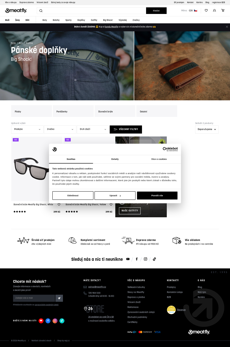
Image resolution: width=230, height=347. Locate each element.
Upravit (115, 195)
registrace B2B (218, 3)
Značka (50, 129)
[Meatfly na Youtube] (128, 259)
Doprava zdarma (27, 3)
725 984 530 (94, 293)
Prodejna (18, 129)
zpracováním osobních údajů (47, 305)
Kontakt (190, 3)
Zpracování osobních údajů (141, 312)
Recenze (176, 310)
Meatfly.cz (22, 341)
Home (13, 43)
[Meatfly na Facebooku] (136, 259)
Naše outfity (130, 210)
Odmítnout (72, 195)
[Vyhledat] (91, 10)
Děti (27, 20)
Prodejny (171, 287)
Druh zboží (85, 129)
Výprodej (123, 20)
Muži (7, 20)
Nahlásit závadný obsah (42, 341)
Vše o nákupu (11, 3)
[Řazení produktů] (207, 129)
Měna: (184, 11)
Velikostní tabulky (136, 287)
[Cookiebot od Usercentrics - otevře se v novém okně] (165, 149)
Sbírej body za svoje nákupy (63, 3)
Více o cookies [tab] (159, 159)
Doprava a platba (136, 297)
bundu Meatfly (111, 27)
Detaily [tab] (115, 159)
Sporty (68, 20)
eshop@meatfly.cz (97, 287)
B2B (169, 297)
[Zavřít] (227, 26)
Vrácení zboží (42, 3)
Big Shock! (108, 20)
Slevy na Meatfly (135, 292)
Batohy (56, 20)
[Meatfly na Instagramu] (145, 259)
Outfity (94, 20)
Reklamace (132, 307)
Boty (45, 20)
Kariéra (199, 3)
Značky (136, 20)
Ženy (17, 20)
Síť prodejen (179, 3)
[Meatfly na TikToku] (154, 259)
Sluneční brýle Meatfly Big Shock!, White (33, 205)
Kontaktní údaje (175, 292)
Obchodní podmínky (137, 317)
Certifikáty (132, 322)
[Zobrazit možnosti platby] (144, 332)
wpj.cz (67, 341)
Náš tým (202, 292)
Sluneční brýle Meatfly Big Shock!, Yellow (86, 205)
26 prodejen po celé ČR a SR (101, 317)
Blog (207, 3)
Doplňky (81, 20)
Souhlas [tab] (71, 159)
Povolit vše (157, 195)
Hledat (156, 11)
